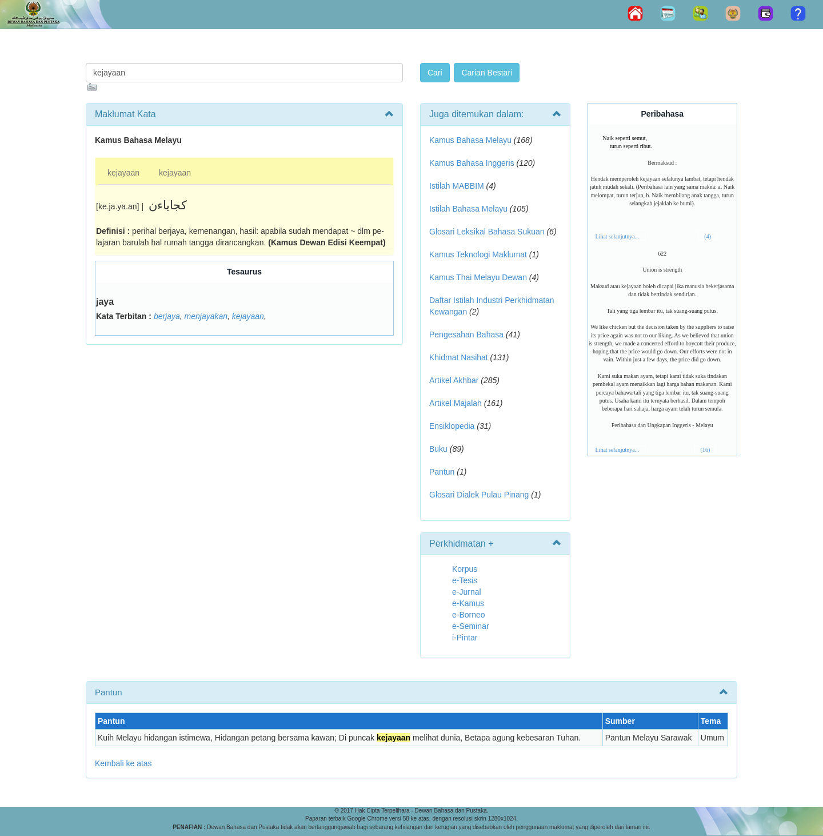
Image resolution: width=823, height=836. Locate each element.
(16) (705, 450)
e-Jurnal (466, 591)
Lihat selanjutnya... (618, 236)
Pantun (441, 471)
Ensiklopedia (451, 426)
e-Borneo (468, 614)
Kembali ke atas (123, 763)
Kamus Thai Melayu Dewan (478, 277)
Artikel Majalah (455, 403)
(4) (707, 236)
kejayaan (123, 172)
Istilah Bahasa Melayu (468, 208)
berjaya (167, 316)
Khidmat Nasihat (458, 357)
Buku (438, 448)
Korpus (464, 569)
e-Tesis (464, 580)
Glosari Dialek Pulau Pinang (479, 494)
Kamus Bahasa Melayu (471, 140)
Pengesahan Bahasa (466, 334)
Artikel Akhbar (453, 380)
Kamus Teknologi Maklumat (478, 254)
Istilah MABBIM (456, 185)
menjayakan (206, 316)
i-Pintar (464, 637)
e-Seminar (470, 626)
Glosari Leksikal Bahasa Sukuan (487, 231)
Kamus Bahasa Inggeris (471, 163)
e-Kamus (468, 603)
